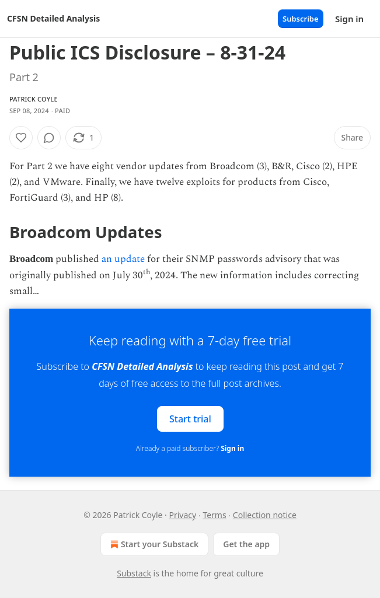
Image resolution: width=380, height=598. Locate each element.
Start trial (190, 418)
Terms (214, 514)
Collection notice (265, 514)
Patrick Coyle (33, 99)
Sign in (349, 19)
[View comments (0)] (49, 137)
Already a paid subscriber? (190, 448)
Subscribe (301, 18)
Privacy (183, 514)
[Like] (21, 137)
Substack (134, 573)
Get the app (246, 544)
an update (123, 259)
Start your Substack (153, 544)
